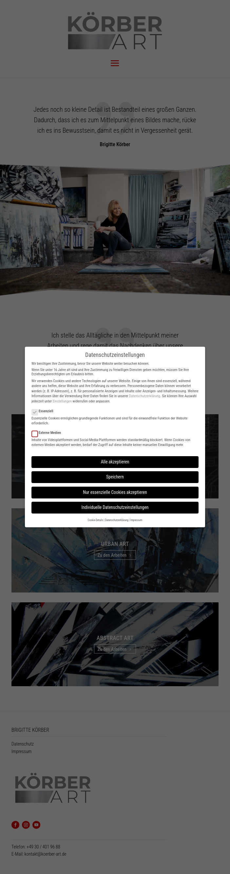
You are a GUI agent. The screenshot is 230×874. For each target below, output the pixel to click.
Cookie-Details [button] (95, 520)
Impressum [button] (136, 520)
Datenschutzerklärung (144, 396)
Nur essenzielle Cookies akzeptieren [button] (115, 492)
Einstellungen (62, 401)
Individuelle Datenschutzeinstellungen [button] (114, 507)
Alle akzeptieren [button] (115, 461)
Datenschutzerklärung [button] (116, 520)
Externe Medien (49, 433)
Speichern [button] (115, 476)
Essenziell (45, 411)
